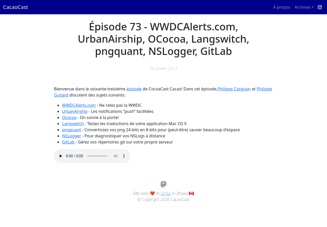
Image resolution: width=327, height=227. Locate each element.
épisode (134, 89)
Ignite (166, 193)
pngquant (71, 130)
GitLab (68, 142)
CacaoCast (15, 7)
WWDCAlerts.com (79, 105)
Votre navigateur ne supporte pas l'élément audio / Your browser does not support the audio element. (92, 156)
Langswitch (73, 123)
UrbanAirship (75, 111)
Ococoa (69, 117)
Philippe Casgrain (234, 89)
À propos (281, 7)
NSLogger (71, 136)
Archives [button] (303, 7)
